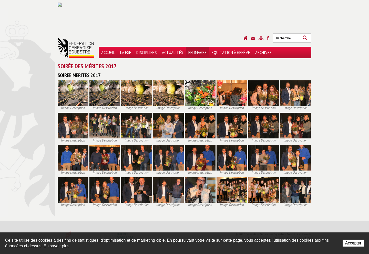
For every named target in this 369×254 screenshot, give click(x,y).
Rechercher (305, 38)
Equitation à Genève (231, 52)
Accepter (353, 243)
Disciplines (146, 52)
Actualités (172, 52)
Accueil (108, 52)
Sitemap (261, 38)
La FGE (125, 52)
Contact (253, 38)
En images (197, 52)
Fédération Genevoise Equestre (76, 47)
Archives (263, 52)
